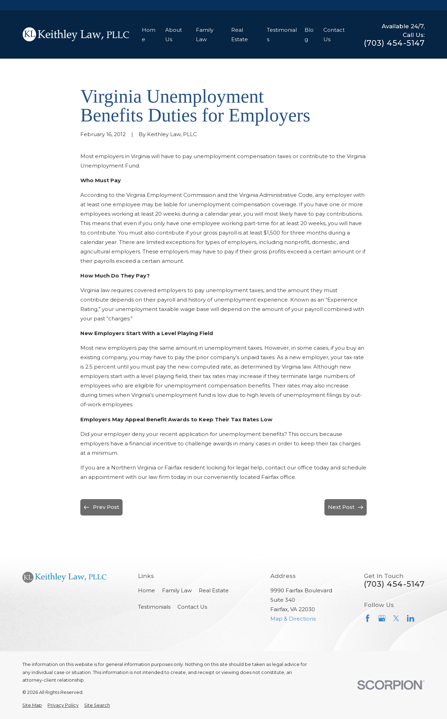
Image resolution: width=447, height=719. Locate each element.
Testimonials (154, 606)
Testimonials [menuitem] (282, 35)
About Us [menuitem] (173, 35)
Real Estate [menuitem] (239, 35)
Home (146, 590)
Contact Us (192, 606)
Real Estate (214, 590)
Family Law (177, 590)
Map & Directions (293, 618)
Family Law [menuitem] (204, 35)
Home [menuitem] (148, 35)
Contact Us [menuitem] (334, 35)
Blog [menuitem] (309, 35)
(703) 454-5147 (394, 43)
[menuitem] (32, 706)
